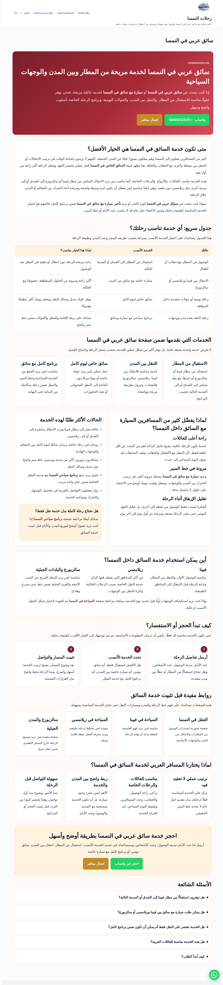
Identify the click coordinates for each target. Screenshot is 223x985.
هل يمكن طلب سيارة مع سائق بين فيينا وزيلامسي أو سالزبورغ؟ (159, 912)
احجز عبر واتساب (125, 863)
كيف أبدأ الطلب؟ (191, 956)
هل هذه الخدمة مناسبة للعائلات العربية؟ (176, 942)
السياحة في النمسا (64, 13)
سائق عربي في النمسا (42, 13)
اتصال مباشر (148, 120)
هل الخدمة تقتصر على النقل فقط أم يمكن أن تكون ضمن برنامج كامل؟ (155, 927)
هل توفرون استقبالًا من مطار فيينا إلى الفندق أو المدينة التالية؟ (160, 897)
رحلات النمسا (198, 18)
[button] (213, 975)
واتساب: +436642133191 (185, 120)
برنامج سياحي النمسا (46, 519)
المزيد (23, 13)
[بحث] (14, 13)
